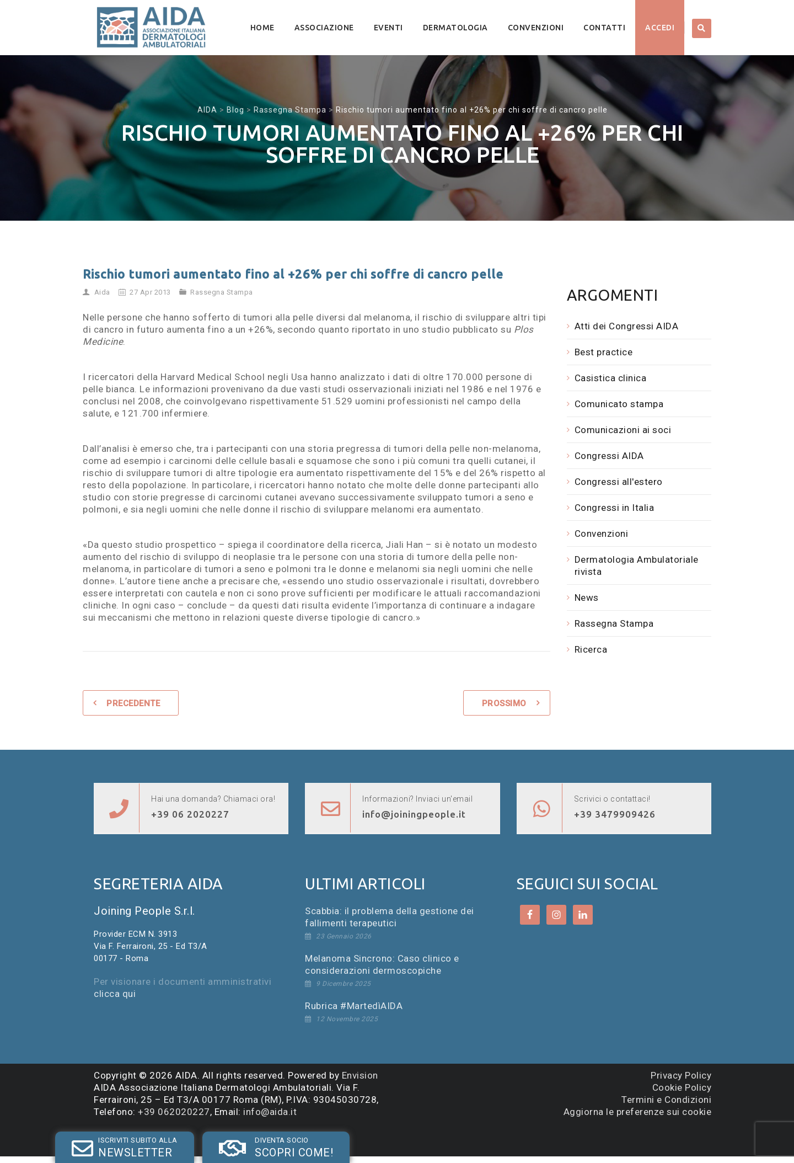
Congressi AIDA (609, 455)
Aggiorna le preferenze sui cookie (638, 1111)
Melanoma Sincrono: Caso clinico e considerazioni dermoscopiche (382, 964)
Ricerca (591, 649)
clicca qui (115, 993)
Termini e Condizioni (666, 1099)
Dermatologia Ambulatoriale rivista (637, 565)
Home (262, 27)
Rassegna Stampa (221, 292)
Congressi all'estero (619, 481)
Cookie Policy (682, 1087)
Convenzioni (536, 27)
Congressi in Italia (614, 507)
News (587, 597)
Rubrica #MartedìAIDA (354, 1005)
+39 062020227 (174, 1111)
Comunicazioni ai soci (623, 429)
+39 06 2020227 (190, 814)
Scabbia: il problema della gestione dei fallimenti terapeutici (389, 917)
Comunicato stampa (619, 403)
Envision (360, 1075)
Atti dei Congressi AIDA (627, 326)
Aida (102, 292)
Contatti (604, 27)
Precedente (133, 703)
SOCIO (213, 1137)
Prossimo (504, 703)
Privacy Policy (681, 1075)
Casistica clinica (611, 377)
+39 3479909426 (615, 814)
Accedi (659, 27)
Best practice (604, 352)
